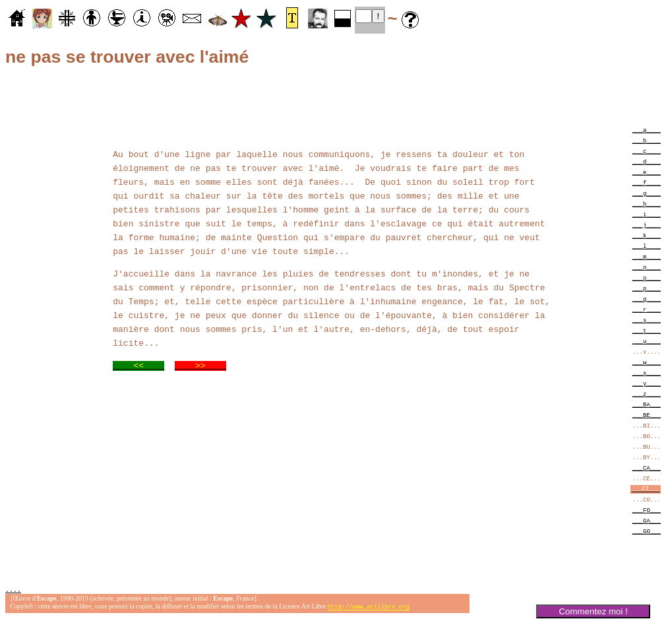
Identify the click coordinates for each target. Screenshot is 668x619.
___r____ (646, 309)
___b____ (646, 140)
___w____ (646, 362)
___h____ (646, 203)
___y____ (646, 383)
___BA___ (646, 404)
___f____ (646, 182)
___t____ (646, 330)
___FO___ (646, 509)
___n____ (646, 267)
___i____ (646, 214)
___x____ (646, 372)
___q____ (646, 298)
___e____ (646, 172)
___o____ (646, 277)
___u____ (646, 341)
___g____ (646, 193)
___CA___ (646, 467)
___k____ (646, 235)
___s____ (646, 319)
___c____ (646, 151)
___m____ (646, 256)
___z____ (646, 393)
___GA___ (646, 520)
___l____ (646, 246)
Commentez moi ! (593, 611)
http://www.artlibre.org (369, 608)
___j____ (646, 224)
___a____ (646, 129)
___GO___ (646, 531)
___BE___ (646, 414)
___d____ (646, 161)
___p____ (646, 288)
